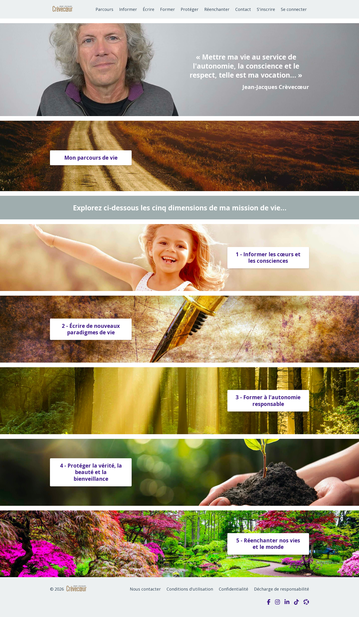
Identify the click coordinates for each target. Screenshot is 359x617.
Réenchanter (216, 9)
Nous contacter (145, 589)
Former (167, 9)
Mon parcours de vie (91, 157)
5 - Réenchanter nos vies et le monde (268, 544)
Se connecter (294, 9)
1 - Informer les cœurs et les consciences (268, 257)
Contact (243, 9)
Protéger (189, 9)
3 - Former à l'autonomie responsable (268, 400)
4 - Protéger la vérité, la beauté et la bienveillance (91, 472)
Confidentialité (233, 589)
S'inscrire (266, 9)
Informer (128, 9)
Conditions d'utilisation (190, 589)
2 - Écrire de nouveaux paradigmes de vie (91, 329)
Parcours (104, 9)
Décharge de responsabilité (281, 589)
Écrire (148, 9)
